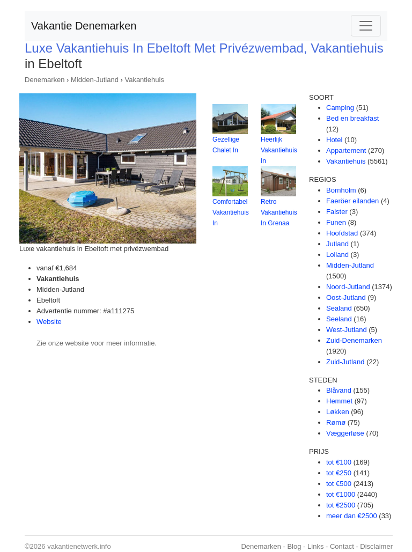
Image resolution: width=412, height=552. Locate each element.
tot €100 (338, 462)
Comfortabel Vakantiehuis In (230, 212)
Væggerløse (345, 433)
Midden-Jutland (95, 80)
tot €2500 (340, 505)
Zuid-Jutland (345, 362)
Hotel (334, 140)
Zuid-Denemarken (354, 340)
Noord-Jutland (348, 287)
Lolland (337, 255)
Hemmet (339, 401)
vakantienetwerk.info (79, 546)
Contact (342, 546)
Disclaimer (376, 546)
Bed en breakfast (352, 118)
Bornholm (341, 190)
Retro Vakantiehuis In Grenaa (279, 212)
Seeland (339, 319)
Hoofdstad (342, 233)
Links (315, 546)
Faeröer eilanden (352, 201)
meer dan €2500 (351, 516)
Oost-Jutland (346, 297)
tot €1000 (340, 494)
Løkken (337, 412)
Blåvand (338, 390)
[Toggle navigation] (366, 25)
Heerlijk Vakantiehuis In (279, 150)
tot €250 (338, 473)
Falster (337, 212)
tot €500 (338, 484)
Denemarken (44, 80)
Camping (340, 108)
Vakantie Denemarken (83, 26)
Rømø (335, 422)
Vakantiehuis (144, 80)
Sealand (339, 308)
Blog (294, 546)
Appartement (346, 150)
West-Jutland (346, 330)
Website (49, 322)
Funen (336, 222)
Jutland (337, 244)
